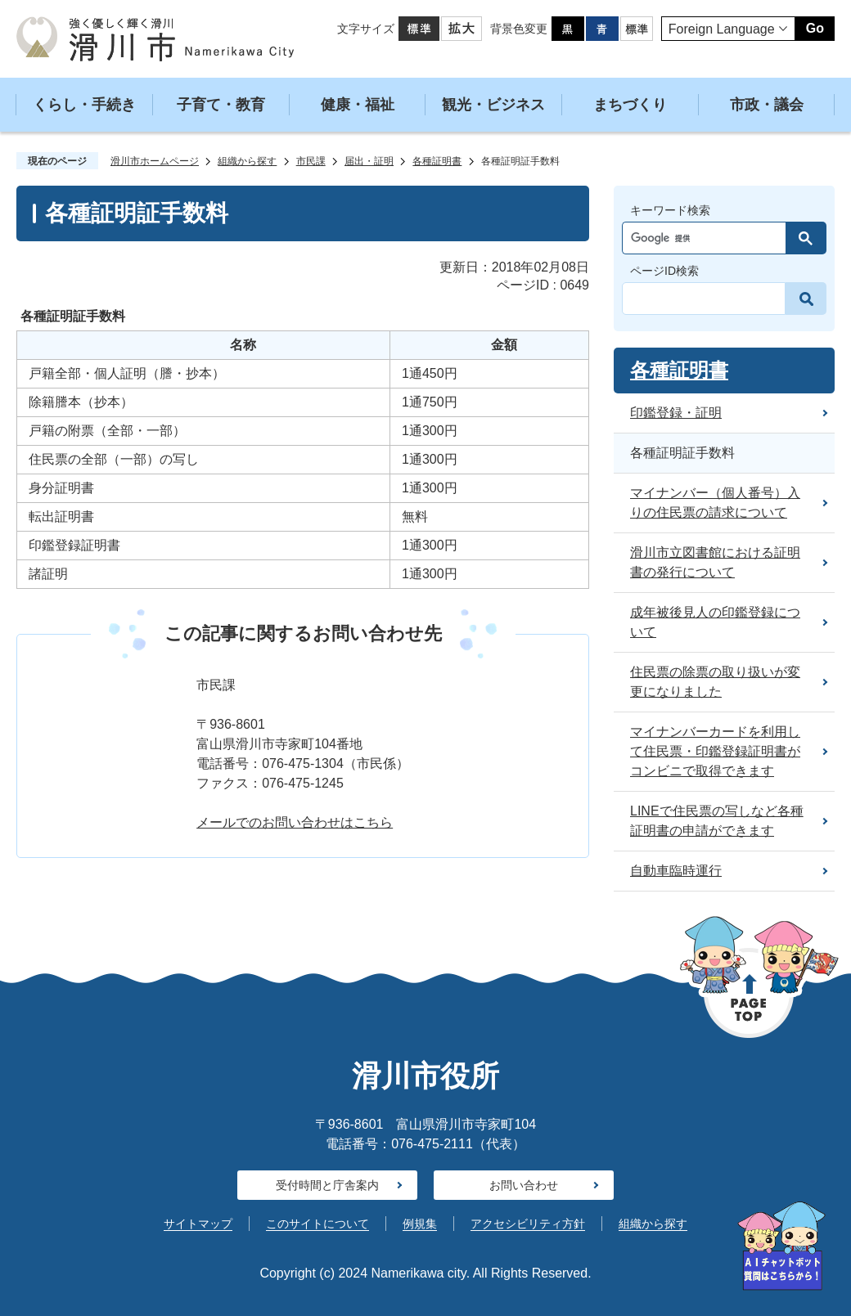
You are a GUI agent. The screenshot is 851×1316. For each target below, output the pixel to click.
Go (815, 28)
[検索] (708, 238)
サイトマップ (198, 1223)
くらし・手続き (84, 105)
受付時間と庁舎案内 (327, 1185)
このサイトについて (317, 1223)
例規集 (420, 1223)
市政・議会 (767, 105)
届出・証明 (369, 161)
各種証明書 (437, 161)
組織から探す (247, 161)
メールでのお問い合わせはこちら (294, 822)
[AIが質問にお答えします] (781, 1246)
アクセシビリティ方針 (528, 1223)
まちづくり (630, 105)
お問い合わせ (523, 1185)
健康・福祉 (357, 105)
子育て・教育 (221, 105)
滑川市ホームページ (154, 161)
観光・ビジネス (493, 105)
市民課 (311, 161)
